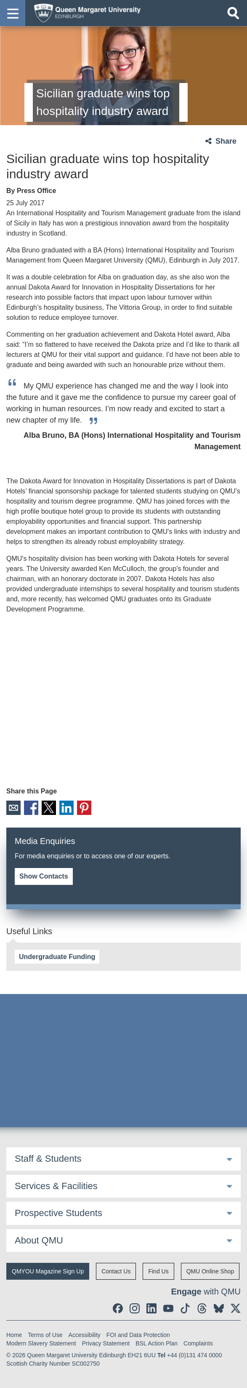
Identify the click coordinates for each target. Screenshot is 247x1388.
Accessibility (85, 1335)
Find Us (158, 1271)
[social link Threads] (202, 1308)
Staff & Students (48, 1158)
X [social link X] (49, 808)
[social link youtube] (168, 1308)
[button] (12, 13)
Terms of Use (45, 1335)
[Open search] (233, 13)
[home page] (85, 12)
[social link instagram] (135, 1308)
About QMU (39, 1240)
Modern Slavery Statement (41, 1343)
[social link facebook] (118, 1308)
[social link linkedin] (151, 1308)
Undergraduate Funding (57, 956)
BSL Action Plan (156, 1343)
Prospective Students (58, 1213)
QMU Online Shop (210, 1271)
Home (14, 1335)
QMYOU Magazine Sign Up (48, 1271)
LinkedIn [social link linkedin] (66, 808)
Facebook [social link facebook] (31, 808)
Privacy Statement (106, 1343)
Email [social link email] (13, 808)
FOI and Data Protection (138, 1335)
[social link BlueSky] (219, 1308)
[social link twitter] (236, 1308)
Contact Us (115, 1271)
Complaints (198, 1343)
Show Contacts (43, 876)
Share (225, 141)
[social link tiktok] (185, 1308)
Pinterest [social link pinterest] (84, 808)
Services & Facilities (56, 1186)
